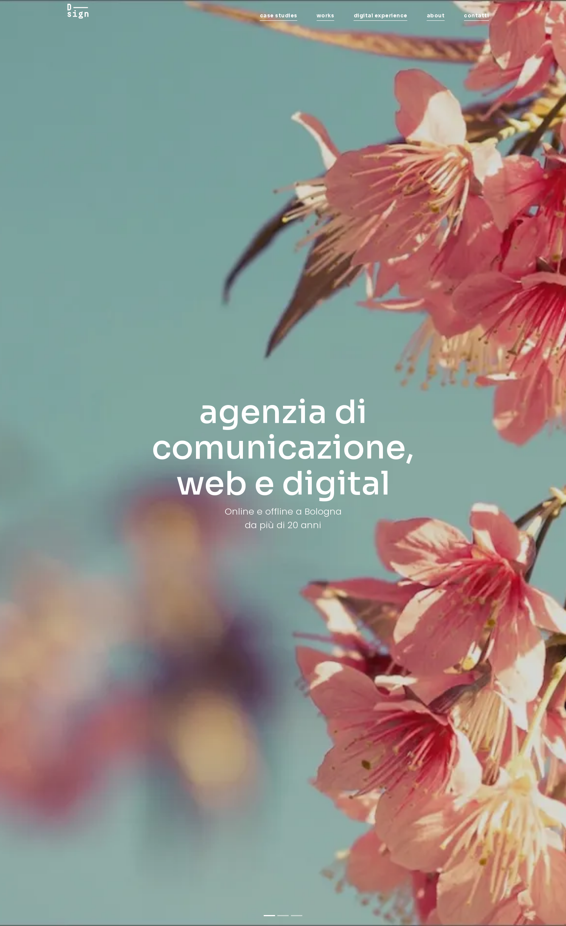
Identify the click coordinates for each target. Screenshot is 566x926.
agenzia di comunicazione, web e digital (283, 448)
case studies (278, 15)
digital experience (380, 15)
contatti (476, 15)
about (436, 15)
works (325, 15)
